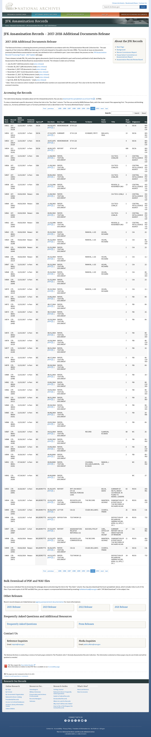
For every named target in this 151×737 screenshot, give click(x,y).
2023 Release (49, 607)
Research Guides (60, 686)
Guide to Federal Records (61, 696)
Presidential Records (12, 699)
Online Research (13, 686)
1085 (59, 108)
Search (143, 7)
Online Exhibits (10, 709)
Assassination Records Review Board (130, 59)
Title (113, 122)
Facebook (65, 720)
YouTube (79, 720)
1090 (83, 108)
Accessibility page (54, 667)
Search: (108, 113)
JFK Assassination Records (34, 26)
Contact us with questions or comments (16, 676)
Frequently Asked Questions (22, 624)
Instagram (72, 720)
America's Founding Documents (134, 14)
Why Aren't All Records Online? (63, 704)
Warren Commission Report (127, 52)
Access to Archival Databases (15, 702)
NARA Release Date (21, 120)
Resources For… (36, 686)
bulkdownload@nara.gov (88, 589)
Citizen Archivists (118, 3)
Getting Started (58, 689)
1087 (69, 108)
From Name (103, 121)
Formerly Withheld (30, 121)
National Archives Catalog (14, 697)
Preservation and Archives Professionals (38, 695)
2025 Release (13, 607)
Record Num (13, 121)
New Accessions (82, 692)
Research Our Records (16, 14)
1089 (78, 108)
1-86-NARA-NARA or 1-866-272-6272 (75, 734)
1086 (64, 108)
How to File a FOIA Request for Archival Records (63, 707)
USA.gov (102, 729)
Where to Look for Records (62, 701)
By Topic (8, 689)
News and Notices (83, 689)
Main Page (120, 47)
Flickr (85, 720)
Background (121, 50)
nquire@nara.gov (18, 644)
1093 (97, 108)
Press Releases (86, 624)
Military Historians (35, 692)
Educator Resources (75, 14)
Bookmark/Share (132, 3)
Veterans (32, 701)
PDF (49, 128)
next (102, 108)
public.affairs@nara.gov (92, 644)
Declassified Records (60, 699)
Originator (136, 122)
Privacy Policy (67, 729)
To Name (88, 122)
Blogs (82, 720)
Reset (144, 113)
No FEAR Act (95, 729)
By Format (9, 692)
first (44, 108)
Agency (39, 122)
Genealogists (34, 689)
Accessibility (58, 729)
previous (51, 108)
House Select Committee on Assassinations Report (127, 56)
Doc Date (51, 122)
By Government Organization (15, 694)
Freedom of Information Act (81, 729)
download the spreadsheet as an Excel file (78, 99)
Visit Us (105, 14)
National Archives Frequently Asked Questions (62, 693)
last (106, 108)
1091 (88, 108)
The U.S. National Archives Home (32, 6)
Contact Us (143, 3)
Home (7, 26)
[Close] (148, 717)
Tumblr (75, 720)
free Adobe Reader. (28, 665)
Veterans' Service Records (46, 14)
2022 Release (85, 607)
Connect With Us (76, 717)
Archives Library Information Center (14, 705)
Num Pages (128, 121)
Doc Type (60, 122)
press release (38, 64)
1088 (74, 108)
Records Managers (35, 699)
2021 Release (121, 607)
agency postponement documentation (50, 602)
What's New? (82, 686)
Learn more (132, 733)
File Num (73, 122)
